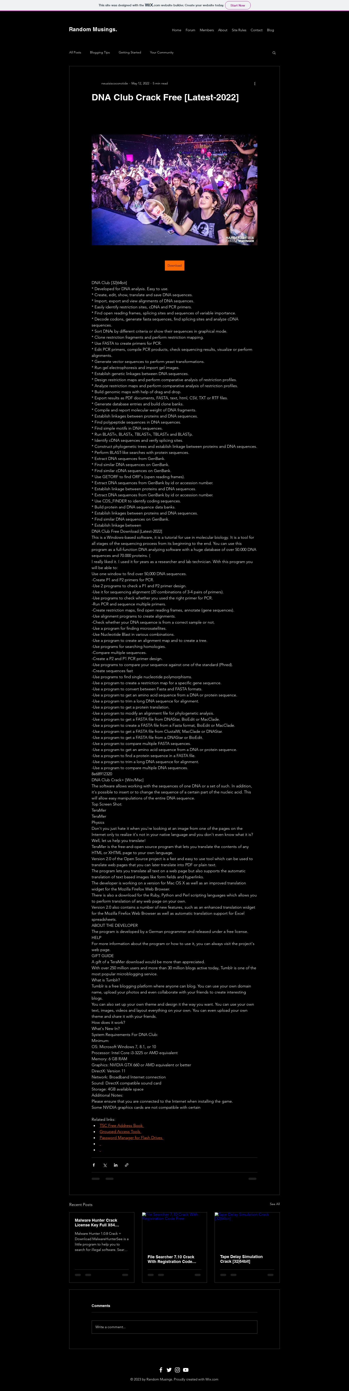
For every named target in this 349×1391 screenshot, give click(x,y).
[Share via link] (127, 1165)
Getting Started (130, 52)
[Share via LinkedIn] (116, 1165)
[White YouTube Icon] (185, 1370)
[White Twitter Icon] (169, 1370)
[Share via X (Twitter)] (105, 1165)
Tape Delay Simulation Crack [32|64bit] (241, 1259)
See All (275, 1204)
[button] (274, 52)
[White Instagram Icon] (177, 1370)
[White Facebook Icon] (160, 1370)
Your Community (161, 52)
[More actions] (254, 83)
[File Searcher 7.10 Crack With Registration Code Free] (174, 1230)
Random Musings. (93, 29)
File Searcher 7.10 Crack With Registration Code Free (171, 1259)
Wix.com (211, 1379)
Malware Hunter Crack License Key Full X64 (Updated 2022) (96, 1222)
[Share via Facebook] (94, 1165)
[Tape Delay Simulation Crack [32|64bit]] (247, 1230)
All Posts (75, 52)
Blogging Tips (100, 52)
